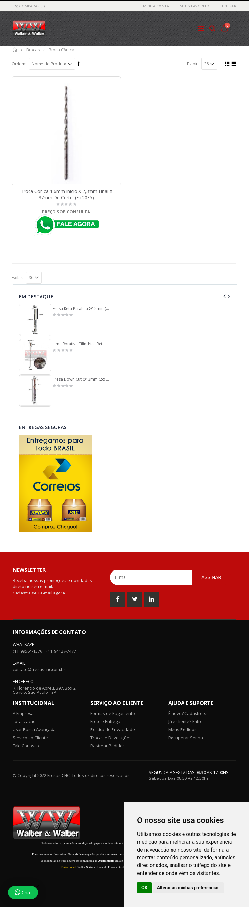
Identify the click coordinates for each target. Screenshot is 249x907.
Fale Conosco (26, 746)
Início (15, 50)
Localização (24, 721)
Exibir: (193, 64)
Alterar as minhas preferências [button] (188, 887)
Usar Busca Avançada (34, 729)
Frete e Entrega (105, 721)
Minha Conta (156, 6)
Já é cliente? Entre (185, 721)
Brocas (33, 50)
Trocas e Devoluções (111, 738)
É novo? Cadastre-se (188, 713)
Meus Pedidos (182, 729)
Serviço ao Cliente (30, 738)
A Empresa (23, 713)
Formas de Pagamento (112, 713)
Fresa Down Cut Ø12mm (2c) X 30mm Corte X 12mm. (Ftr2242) (81, 379)
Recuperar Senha (185, 738)
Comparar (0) (29, 6)
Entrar (229, 6)
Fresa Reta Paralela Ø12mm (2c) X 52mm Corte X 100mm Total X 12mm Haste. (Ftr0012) (81, 308)
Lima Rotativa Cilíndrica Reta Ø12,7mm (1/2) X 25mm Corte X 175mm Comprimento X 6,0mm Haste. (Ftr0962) (81, 344)
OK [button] (144, 887)
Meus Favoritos (195, 6)
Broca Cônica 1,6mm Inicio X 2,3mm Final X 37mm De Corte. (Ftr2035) (66, 194)
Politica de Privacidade (112, 729)
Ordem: (19, 64)
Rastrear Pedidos (107, 746)
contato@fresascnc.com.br (39, 669)
